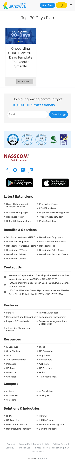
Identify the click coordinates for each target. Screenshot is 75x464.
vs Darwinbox (46, 391)
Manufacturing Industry (18, 428)
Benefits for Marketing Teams (21, 246)
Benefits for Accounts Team (53, 254)
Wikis (8, 355)
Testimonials (37, 451)
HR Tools (10, 368)
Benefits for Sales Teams (52, 250)
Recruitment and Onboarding (21, 317)
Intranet (43, 416)
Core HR (10, 312)
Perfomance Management (52, 424)
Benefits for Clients (16, 258)
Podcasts (11, 364)
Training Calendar (48, 376)
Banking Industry (48, 428)
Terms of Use (24, 448)
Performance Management (52, 317)
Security (10, 448)
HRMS (9, 416)
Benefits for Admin (16, 254)
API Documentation (16, 359)
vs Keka (10, 391)
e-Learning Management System (18, 329)
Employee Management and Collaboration (53, 322)
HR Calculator (46, 351)
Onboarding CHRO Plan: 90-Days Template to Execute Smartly (20, 57)
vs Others (11, 399)
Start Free (47, 5)
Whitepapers (45, 359)
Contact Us (24, 444)
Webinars (44, 364)
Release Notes (60, 444)
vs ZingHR (44, 395)
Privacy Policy (41, 448)
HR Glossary (45, 368)
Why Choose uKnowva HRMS (20, 237)
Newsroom (11, 372)
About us (11, 444)
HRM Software (46, 420)
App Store (44, 355)
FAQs (46, 444)
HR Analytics (12, 420)
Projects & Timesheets (17, 321)
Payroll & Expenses (48, 312)
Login (61, 5)
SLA (67, 448)
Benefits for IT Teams (17, 250)
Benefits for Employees (18, 241)
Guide (42, 372)
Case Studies (13, 351)
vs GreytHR (12, 395)
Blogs (42, 347)
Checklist (11, 376)
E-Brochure (12, 347)
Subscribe (59, 114)
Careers (37, 444)
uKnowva (42, 458)
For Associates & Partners (52, 241)
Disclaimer (56, 448)
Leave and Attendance (17, 424)
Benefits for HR (47, 246)
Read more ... (24, 81)
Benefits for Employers (51, 237)
